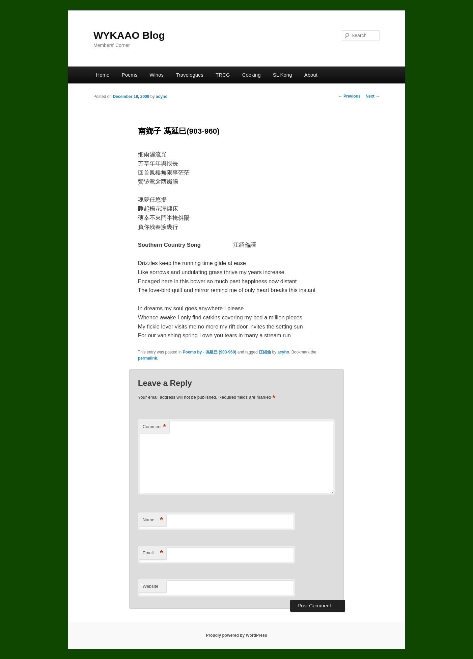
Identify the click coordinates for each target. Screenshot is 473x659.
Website (151, 586)
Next (373, 96)
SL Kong (282, 75)
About (310, 75)
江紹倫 (265, 352)
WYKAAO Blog (129, 35)
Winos (156, 75)
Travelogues (189, 75)
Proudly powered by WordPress (236, 635)
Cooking (251, 75)
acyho (162, 96)
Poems (130, 75)
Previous (349, 96)
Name (153, 520)
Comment (154, 427)
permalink (147, 358)
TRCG (223, 75)
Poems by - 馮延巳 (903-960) (209, 352)
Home (103, 75)
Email (153, 553)
